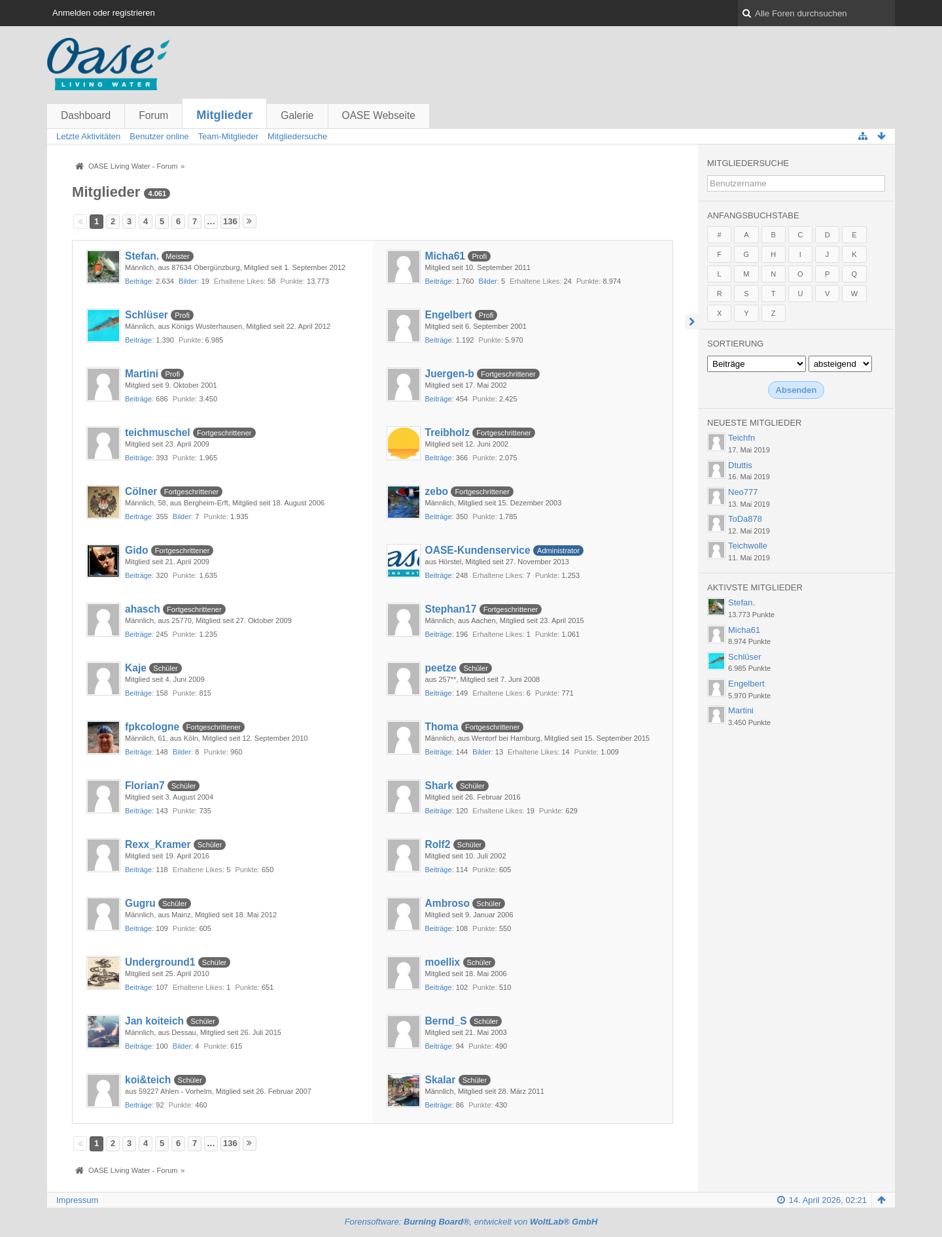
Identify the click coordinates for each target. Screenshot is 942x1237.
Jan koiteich (154, 1020)
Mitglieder (224, 115)
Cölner (141, 491)
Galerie (297, 115)
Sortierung (735, 343)
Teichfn (741, 438)
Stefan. (142, 256)
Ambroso (447, 903)
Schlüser (146, 314)
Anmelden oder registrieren (103, 13)
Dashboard (86, 115)
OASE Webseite (378, 115)
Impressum (77, 1200)
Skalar (440, 1079)
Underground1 (160, 962)
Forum (153, 115)
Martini (141, 373)
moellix (443, 962)
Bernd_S (446, 1020)
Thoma (442, 726)
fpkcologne (152, 726)
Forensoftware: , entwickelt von (471, 1222)
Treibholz (447, 432)
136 (230, 221)
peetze (441, 667)
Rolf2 (438, 844)
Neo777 (743, 492)
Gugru (140, 903)
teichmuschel (157, 432)
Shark (439, 785)
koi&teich (148, 1079)
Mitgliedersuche (748, 163)
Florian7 (145, 785)
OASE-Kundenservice (478, 550)
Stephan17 (451, 609)
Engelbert (448, 314)
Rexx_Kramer (158, 844)
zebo (437, 491)
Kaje (136, 667)
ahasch (142, 609)
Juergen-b (449, 373)
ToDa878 (745, 519)
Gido (136, 550)
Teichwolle (747, 546)
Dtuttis (740, 465)
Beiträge (138, 281)
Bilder (188, 281)
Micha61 (445, 256)
